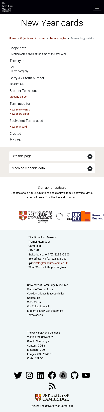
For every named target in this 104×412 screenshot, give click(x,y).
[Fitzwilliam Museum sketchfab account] (63, 375)
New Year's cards (20, 109)
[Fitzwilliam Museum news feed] (52, 385)
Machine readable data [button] (28, 168)
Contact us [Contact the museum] (33, 297)
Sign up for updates (52, 187)
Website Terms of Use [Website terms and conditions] (40, 289)
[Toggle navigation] (97, 7)
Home (12, 38)
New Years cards (20, 113)
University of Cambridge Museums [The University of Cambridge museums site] (47, 285)
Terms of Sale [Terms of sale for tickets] (35, 315)
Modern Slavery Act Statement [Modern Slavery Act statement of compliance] (45, 310)
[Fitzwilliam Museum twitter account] (18, 375)
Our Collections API (38, 306)
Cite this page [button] (22, 156)
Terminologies (58, 38)
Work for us (34, 302)
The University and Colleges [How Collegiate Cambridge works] (43, 332)
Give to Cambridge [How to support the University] (38, 341)
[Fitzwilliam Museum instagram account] (29, 375)
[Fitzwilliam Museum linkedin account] (52, 375)
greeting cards (18, 96)
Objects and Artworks (33, 38)
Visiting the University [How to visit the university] (40, 337)
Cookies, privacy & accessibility (45, 293)
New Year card (18, 126)
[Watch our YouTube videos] (86, 375)
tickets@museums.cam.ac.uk (49, 263)
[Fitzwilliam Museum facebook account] (41, 375)
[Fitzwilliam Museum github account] (75, 375)
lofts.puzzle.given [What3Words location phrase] (55, 267)
